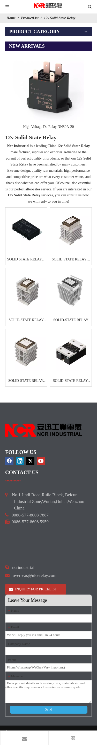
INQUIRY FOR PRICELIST (33, 589)
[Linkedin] (20, 461)
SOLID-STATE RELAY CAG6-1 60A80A (26, 320)
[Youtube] (41, 461)
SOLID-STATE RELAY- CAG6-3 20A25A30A (26, 381)
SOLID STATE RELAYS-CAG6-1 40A (71, 260)
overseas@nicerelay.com (34, 575)
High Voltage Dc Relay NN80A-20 (48, 127)
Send (48, 709)
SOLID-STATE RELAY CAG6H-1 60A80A (70, 320)
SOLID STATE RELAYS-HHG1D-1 (26, 260)
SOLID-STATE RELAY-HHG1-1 (71, 381)
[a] (13, 480)
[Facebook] (9, 461)
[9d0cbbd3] (44, 430)
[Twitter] (30, 461)
